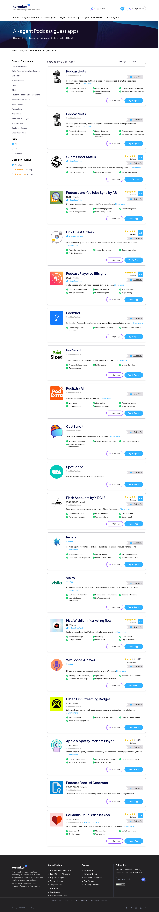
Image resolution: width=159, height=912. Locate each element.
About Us (68, 900)
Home (16, 17)
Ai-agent (23, 50)
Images (61, 17)
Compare (114, 101)
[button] (136, 8)
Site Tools (16, 76)
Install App (133, 219)
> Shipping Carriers (90, 885)
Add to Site (134, 686)
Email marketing (19, 133)
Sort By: (122, 62)
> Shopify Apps (55, 885)
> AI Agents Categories (92, 877)
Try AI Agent (133, 101)
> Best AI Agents (55, 881)
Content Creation (19, 66)
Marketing (16, 114)
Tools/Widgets (18, 80)
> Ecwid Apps (54, 892)
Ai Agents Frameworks (92, 17)
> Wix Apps (53, 888)
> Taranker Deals (89, 874)
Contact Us (56, 900)
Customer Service (19, 128)
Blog (14, 85)
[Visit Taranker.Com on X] (131, 908)
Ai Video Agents (48, 17)
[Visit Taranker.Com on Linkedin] (136, 908)
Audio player (17, 104)
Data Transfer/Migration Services (26, 71)
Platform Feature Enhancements (26, 95)
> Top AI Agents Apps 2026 (60, 870)
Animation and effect (21, 99)
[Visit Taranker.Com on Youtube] (141, 908)
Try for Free (133, 179)
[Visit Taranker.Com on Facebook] (126, 908)
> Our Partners (88, 881)
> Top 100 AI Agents (57, 877)
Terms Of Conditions (99, 900)
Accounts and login (20, 118)
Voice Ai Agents (112, 17)
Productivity (73, 17)
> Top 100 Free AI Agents (59, 874)
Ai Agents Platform (30, 17)
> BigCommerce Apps (57, 895)
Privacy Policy (81, 900)
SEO (14, 90)
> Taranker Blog (89, 870)
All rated (18, 165)
